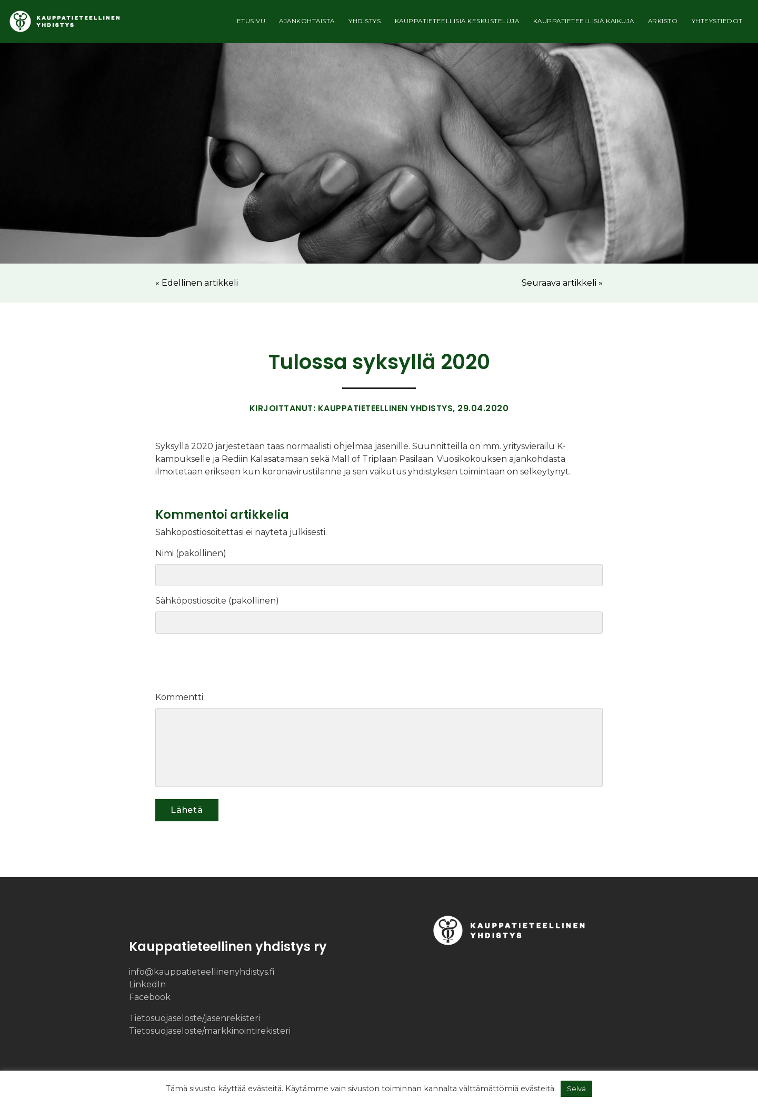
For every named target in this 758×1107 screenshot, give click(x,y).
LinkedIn (147, 984)
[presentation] (226, 665)
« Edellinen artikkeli (196, 283)
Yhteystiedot (715, 24)
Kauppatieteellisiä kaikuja (575, 24)
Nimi (167, 553)
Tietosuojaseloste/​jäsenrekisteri (194, 1018)
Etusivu (222, 24)
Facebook (150, 997)
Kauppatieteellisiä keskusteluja (442, 24)
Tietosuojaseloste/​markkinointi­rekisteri (210, 1031)
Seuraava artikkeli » (562, 283)
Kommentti (179, 697)
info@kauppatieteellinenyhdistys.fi (202, 972)
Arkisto (658, 24)
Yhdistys (343, 24)
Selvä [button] (576, 1088)
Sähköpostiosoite (193, 601)
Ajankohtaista (281, 24)
